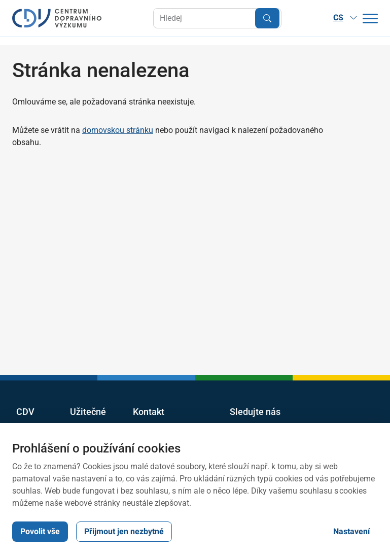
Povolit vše (40, 531)
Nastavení (351, 531)
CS (345, 17)
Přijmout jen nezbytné (124, 531)
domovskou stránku (117, 130)
